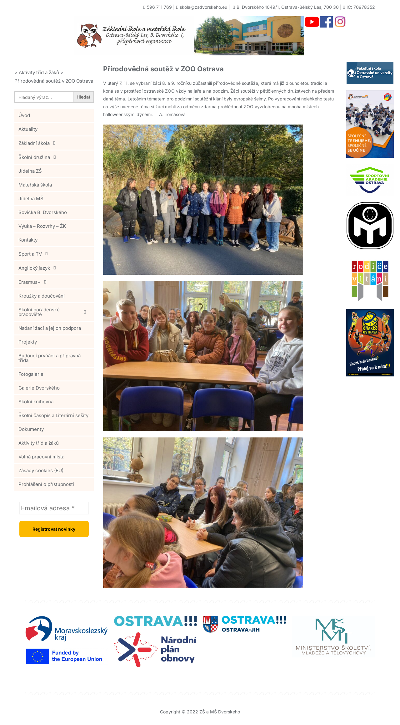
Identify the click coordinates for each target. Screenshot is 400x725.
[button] (54, 143)
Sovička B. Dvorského (42, 212)
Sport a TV (34, 253)
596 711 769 (159, 7)
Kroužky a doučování (41, 296)
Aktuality (28, 129)
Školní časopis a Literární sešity (53, 415)
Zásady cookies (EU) (40, 470)
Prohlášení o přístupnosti (46, 484)
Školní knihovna (35, 402)
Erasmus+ (34, 282)
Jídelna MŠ (30, 199)
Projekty (27, 342)
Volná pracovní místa (41, 457)
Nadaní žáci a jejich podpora (49, 328)
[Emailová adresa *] (54, 508)
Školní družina (38, 157)
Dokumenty (31, 429)
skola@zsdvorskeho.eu (203, 7)
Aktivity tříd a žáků (38, 443)
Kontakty (28, 240)
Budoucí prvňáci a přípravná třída (49, 358)
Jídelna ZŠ (30, 171)
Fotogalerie (30, 374)
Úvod (24, 115)
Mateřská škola (35, 185)
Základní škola (38, 143)
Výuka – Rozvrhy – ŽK (42, 226)
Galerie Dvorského (39, 388)
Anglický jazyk (38, 267)
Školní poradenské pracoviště (54, 312)
